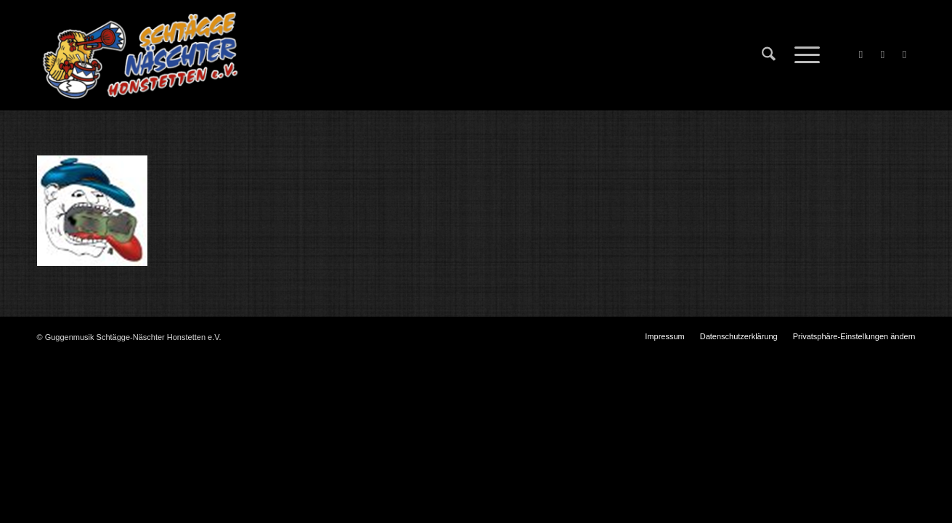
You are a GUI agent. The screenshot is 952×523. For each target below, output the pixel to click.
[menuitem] (768, 55)
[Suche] (768, 55)
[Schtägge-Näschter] (140, 55)
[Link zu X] (883, 54)
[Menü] (802, 55)
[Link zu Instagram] (905, 54)
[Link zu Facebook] (861, 54)
